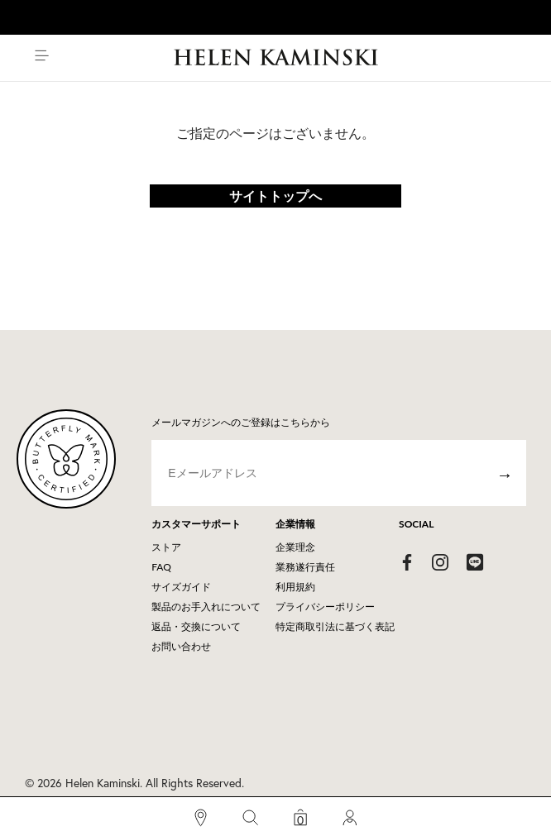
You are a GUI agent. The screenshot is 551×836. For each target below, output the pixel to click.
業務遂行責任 (305, 567)
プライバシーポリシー (325, 606)
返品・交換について (196, 626)
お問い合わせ (181, 646)
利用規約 (295, 586)
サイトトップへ (275, 195)
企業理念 (295, 547)
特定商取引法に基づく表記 (335, 626)
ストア (166, 547)
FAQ (161, 567)
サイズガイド (181, 586)
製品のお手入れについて (206, 606)
